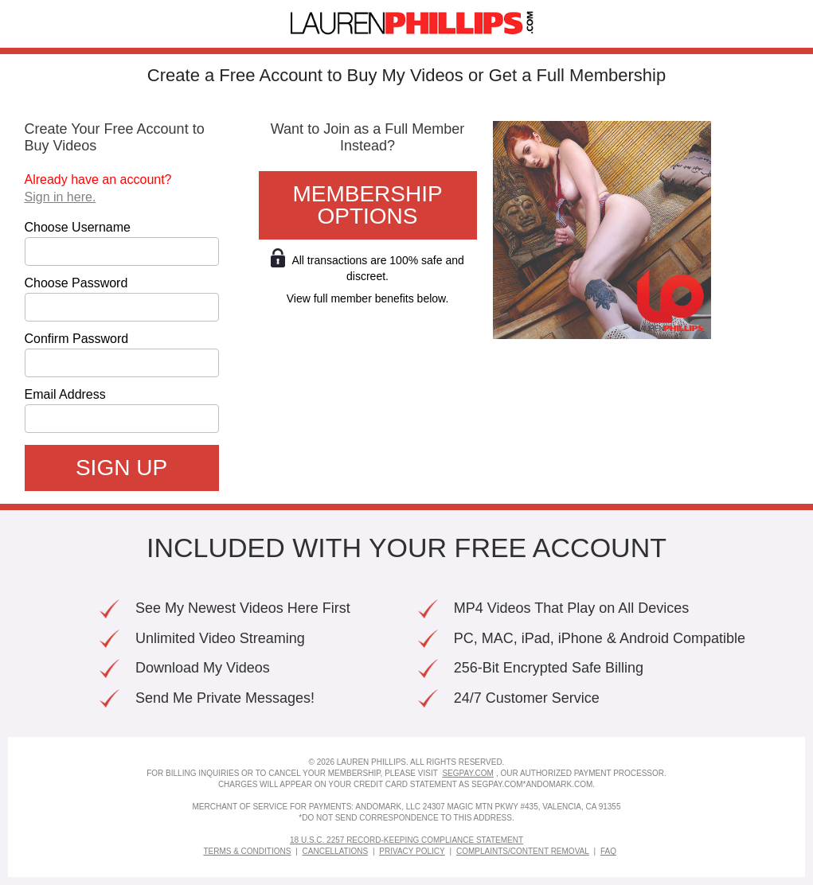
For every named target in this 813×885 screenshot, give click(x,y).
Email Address (65, 394)
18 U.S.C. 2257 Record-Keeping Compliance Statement (406, 840)
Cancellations (336, 851)
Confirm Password (77, 339)
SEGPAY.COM (467, 773)
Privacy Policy (411, 851)
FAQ (608, 851)
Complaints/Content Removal (522, 851)
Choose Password (76, 283)
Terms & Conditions (247, 851)
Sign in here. (60, 197)
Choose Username (78, 227)
